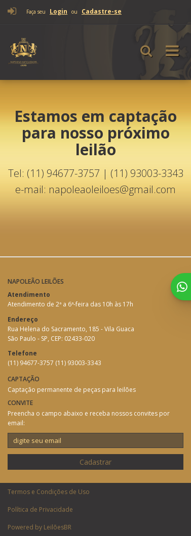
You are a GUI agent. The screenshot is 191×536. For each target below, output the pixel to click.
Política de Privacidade (40, 509)
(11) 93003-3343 (78, 363)
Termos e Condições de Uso (49, 491)
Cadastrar (95, 462)
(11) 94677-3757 (31, 363)
